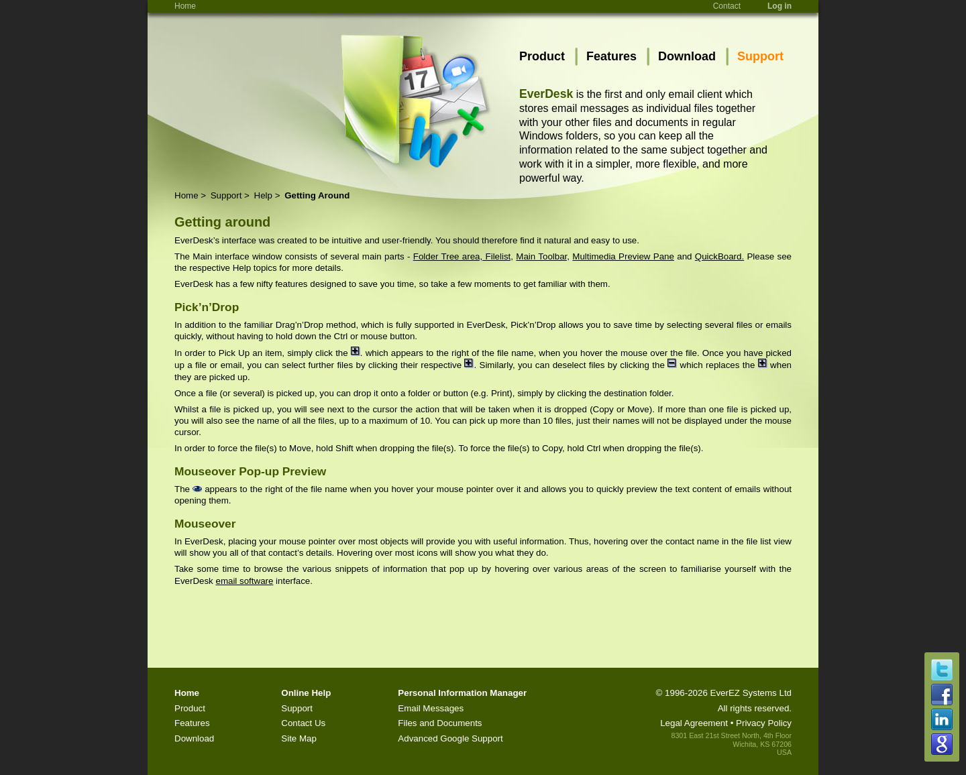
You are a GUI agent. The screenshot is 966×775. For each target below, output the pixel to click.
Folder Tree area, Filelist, (463, 256)
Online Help (306, 693)
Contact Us (303, 723)
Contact (727, 6)
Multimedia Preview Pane (623, 256)
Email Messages (431, 708)
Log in (779, 6)
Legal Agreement (694, 723)
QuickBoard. (719, 256)
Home (185, 6)
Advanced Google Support (450, 738)
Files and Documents (440, 723)
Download (687, 56)
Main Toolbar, (543, 256)
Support (760, 56)
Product (542, 56)
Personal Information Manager (462, 693)
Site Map (299, 738)
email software (244, 581)
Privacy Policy (764, 723)
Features (611, 56)
